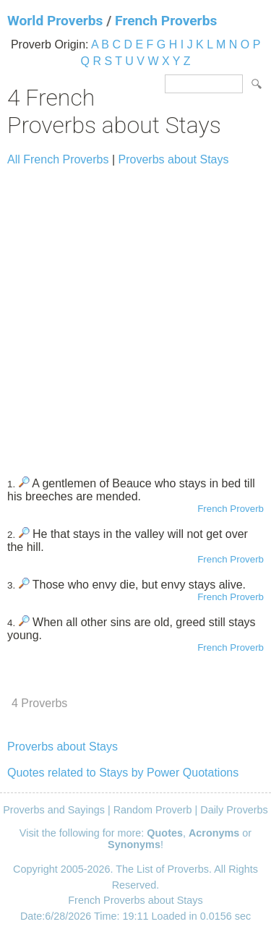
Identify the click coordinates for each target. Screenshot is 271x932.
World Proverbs (55, 20)
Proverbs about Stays (174, 159)
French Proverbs (166, 20)
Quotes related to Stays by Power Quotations (122, 772)
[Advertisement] (135, 314)
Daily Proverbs (234, 810)
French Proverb (230, 508)
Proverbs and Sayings (54, 810)
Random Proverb (152, 810)
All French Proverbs (58, 159)
